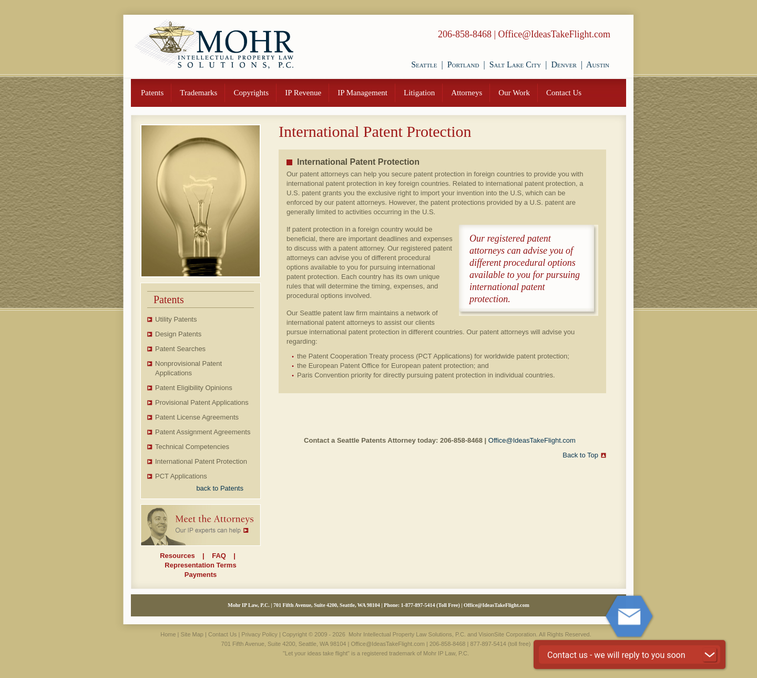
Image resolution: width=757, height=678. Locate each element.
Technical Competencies (192, 447)
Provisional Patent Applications (202, 402)
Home (168, 634)
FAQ (219, 556)
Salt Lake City (515, 64)
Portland (463, 64)
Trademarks (198, 92)
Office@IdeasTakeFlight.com (554, 34)
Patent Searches (180, 349)
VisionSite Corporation (507, 634)
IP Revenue (303, 92)
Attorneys (466, 92)
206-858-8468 (465, 34)
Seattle (424, 64)
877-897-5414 (420, 605)
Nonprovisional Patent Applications (188, 368)
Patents (152, 92)
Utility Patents (176, 319)
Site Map (192, 634)
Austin (597, 64)
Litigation (419, 92)
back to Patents (219, 488)
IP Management (362, 92)
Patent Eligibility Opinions (193, 388)
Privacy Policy (259, 634)
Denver (564, 64)
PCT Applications (181, 476)
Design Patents (178, 334)
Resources (177, 556)
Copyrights (251, 92)
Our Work (514, 92)
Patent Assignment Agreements (202, 432)
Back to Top (580, 455)
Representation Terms (200, 565)
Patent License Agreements (197, 417)
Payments (201, 575)
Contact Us (563, 92)
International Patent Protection (201, 461)
